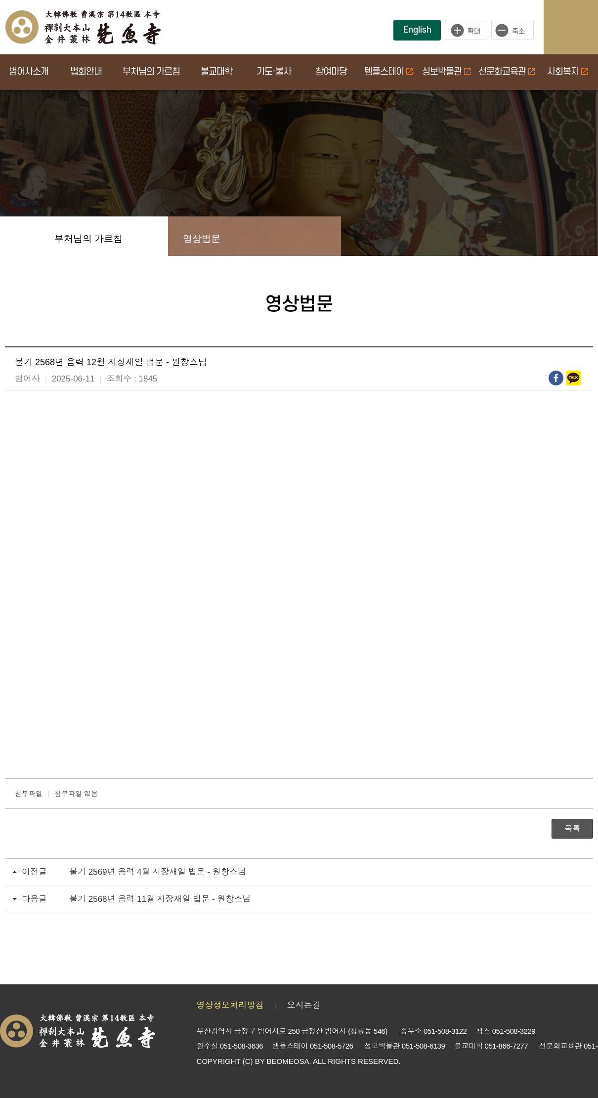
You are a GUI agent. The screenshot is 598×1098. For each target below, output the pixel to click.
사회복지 (567, 72)
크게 (466, 30)
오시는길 (304, 1005)
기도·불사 (273, 72)
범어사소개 (28, 72)
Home (20, 236)
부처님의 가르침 (151, 72)
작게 (515, 30)
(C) (248, 1061)
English (417, 30)
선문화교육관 (506, 72)
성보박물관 (446, 72)
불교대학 (216, 72)
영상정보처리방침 (230, 1005)
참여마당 (331, 72)
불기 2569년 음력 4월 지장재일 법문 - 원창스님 (157, 872)
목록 (572, 828)
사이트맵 (580, 27)
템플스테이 (388, 72)
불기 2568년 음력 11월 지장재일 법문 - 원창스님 (160, 899)
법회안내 (86, 72)
